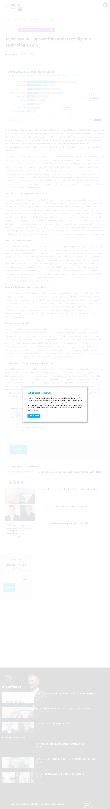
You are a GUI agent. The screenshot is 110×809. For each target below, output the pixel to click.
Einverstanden (34, 416)
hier (37, 410)
